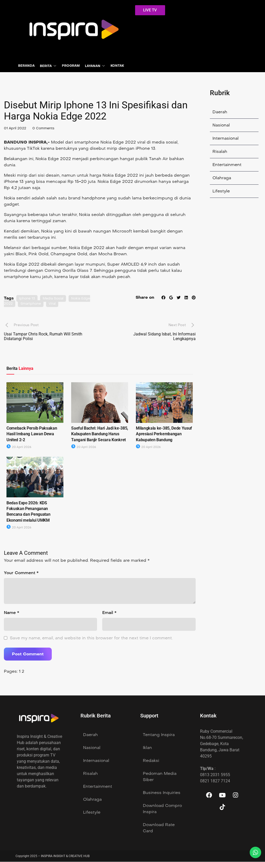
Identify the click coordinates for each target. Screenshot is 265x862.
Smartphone (32, 304)
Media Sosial (55, 299)
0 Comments (46, 128)
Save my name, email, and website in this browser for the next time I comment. (91, 638)
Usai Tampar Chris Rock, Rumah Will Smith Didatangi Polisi (43, 336)
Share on (143, 297)
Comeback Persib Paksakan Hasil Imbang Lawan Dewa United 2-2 (31, 434)
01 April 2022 (16, 128)
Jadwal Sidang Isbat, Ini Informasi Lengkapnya (164, 336)
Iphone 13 (27, 299)
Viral (55, 304)
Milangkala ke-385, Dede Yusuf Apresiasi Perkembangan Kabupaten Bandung (164, 434)
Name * (11, 612)
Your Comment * (21, 573)
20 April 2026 (18, 447)
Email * (109, 612)
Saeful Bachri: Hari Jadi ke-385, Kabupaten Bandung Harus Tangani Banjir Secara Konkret (99, 434)
